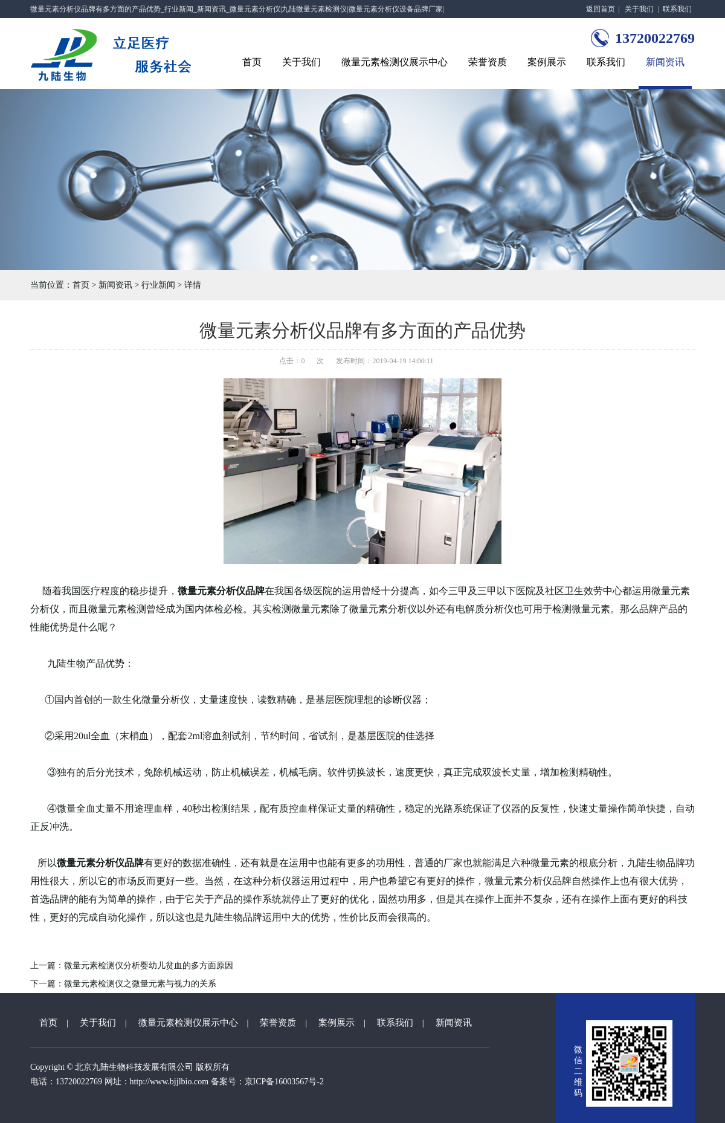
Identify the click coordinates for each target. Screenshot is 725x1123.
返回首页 (600, 9)
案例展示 (546, 62)
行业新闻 (158, 285)
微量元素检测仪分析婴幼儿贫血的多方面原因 (148, 965)
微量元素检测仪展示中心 (394, 62)
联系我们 (677, 9)
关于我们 (639, 9)
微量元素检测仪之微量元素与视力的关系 (140, 983)
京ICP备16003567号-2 (284, 1081)
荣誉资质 (487, 62)
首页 (252, 62)
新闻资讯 (665, 62)
